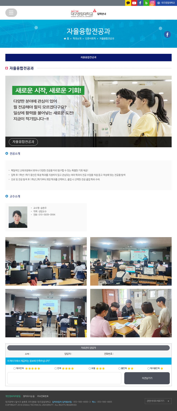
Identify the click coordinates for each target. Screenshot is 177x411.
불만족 (127, 368)
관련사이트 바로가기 (155, 401)
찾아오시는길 (29, 396)
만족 (65, 368)
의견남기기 (147, 378)
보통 (98, 368)
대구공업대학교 (168, 3)
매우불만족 (156, 368)
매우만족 (28, 368)
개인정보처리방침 (13, 396)
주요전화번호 (43, 396)
